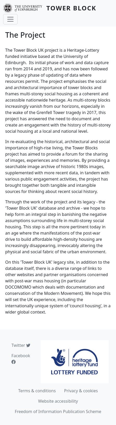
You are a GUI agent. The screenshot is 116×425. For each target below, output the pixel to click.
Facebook (20, 359)
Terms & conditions (37, 391)
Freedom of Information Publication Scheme (58, 411)
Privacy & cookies (81, 391)
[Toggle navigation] (10, 19)
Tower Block (71, 8)
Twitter (20, 345)
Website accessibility (58, 401)
